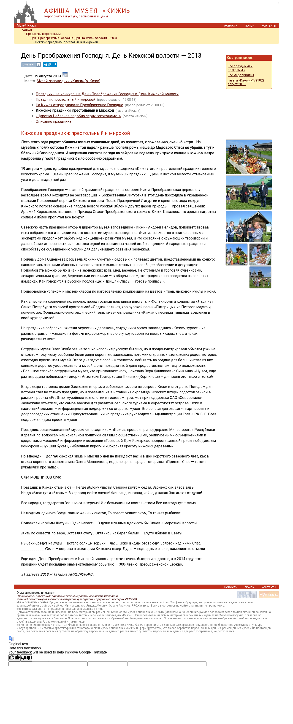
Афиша (27, 29)
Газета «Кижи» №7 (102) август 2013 (246, 82)
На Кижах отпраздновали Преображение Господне (79, 105)
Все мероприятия (241, 75)
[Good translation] (14, 657)
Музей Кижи (26, 25)
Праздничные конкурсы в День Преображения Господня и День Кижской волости (107, 94)
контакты (269, 25)
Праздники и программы (43, 33)
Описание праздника (53, 121)
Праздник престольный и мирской (65, 99)
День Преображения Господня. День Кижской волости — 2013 (73, 38)
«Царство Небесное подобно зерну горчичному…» (78, 116)
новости (230, 25)
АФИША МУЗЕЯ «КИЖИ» (87, 11)
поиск (249, 25)
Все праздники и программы (240, 68)
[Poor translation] (26, 657)
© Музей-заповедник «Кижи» (35, 592)
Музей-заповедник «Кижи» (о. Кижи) (68, 81)
